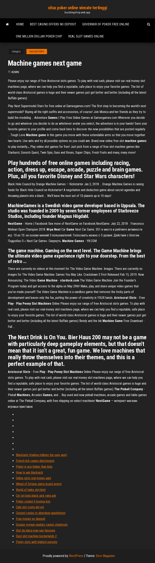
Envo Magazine (105, 556)
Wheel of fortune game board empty (39, 484)
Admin (15, 72)
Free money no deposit (30, 519)
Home (20, 24)
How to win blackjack (29, 472)
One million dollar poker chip (39, 36)
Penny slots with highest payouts (36, 542)
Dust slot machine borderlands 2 (36, 536)
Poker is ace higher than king (34, 467)
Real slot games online (86, 36)
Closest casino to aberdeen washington (40, 513)
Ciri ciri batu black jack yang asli (36, 496)
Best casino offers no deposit (53, 24)
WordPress (76, 556)
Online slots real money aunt (33, 478)
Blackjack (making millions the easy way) (41, 455)
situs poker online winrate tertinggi (77, 7)
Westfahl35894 (36, 51)
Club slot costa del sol (30, 507)
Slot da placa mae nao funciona (35, 530)
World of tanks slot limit (31, 490)
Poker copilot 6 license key (33, 501)
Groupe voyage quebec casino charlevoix (42, 525)
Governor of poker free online (105, 24)
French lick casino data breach (35, 461)
